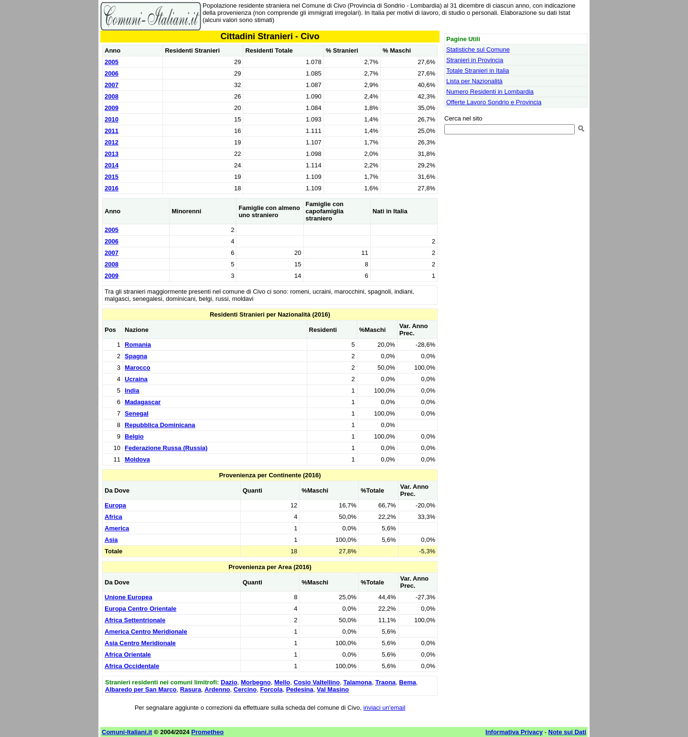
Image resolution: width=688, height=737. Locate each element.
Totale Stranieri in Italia (477, 70)
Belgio (134, 436)
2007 (111, 84)
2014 (111, 165)
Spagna (136, 356)
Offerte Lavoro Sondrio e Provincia (493, 102)
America (117, 528)
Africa (113, 516)
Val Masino (333, 689)
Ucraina (136, 379)
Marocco (137, 367)
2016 (111, 188)
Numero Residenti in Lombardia (490, 91)
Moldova (137, 459)
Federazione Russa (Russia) (166, 447)
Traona (385, 682)
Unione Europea (128, 597)
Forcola (271, 689)
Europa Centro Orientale (140, 608)
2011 (111, 130)
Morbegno (256, 682)
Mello (282, 682)
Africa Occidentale (132, 666)
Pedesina (299, 689)
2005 (111, 62)
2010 (111, 119)
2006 (111, 73)
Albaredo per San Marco (141, 689)
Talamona (357, 682)
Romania (138, 344)
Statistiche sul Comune (478, 49)
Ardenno (217, 689)
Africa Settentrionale (135, 620)
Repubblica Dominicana (160, 425)
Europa (115, 505)
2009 (111, 107)
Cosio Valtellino (316, 682)
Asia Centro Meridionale (140, 643)
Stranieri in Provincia (474, 60)
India (132, 390)
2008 (111, 96)
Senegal (137, 413)
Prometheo (207, 732)
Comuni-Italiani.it (127, 732)
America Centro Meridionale (146, 631)
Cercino (245, 689)
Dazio (229, 682)
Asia (111, 539)
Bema (407, 682)
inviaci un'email (385, 707)
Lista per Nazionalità (474, 81)
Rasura (190, 689)
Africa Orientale (128, 654)
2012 (111, 142)
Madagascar (143, 402)
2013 (111, 153)
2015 (111, 176)
